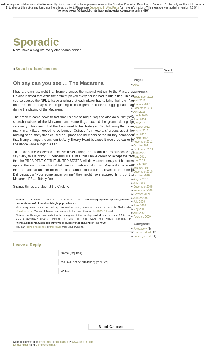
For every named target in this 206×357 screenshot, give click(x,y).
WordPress (45, 341)
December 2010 (142, 171)
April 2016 (139, 111)
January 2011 (141, 167)
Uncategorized (24, 211)
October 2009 (141, 194)
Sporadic (36, 42)
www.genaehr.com (83, 341)
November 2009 (142, 190)
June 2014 (139, 119)
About (136, 84)
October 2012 (141, 126)
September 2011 (143, 149)
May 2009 (139, 209)
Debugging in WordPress (104, 7)
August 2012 (140, 130)
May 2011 (139, 160)
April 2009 (139, 212)
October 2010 (141, 175)
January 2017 (141, 104)
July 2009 (139, 201)
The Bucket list (142, 232)
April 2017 (139, 100)
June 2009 (139, 205)
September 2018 (143, 96)
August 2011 (140, 152)
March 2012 (140, 137)
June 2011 (139, 156)
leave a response (36, 226)
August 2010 (140, 179)
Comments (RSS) (45, 344)
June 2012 (139, 134)
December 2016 (142, 108)
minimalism (61, 341)
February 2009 (142, 216)
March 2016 (140, 115)
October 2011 (141, 145)
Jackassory (140, 228)
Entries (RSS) (21, 344)
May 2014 (139, 122)
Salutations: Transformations (36, 69)
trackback (55, 226)
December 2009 (142, 186)
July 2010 (139, 182)
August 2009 (140, 197)
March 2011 (140, 164)
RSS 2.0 (102, 211)
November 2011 (142, 141)
